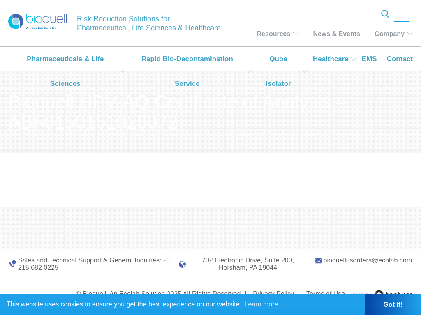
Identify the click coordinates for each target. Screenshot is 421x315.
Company (390, 33)
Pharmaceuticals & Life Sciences (65, 71)
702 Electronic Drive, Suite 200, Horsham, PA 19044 (248, 264)
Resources (274, 33)
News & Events (336, 33)
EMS (369, 59)
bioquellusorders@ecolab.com (368, 260)
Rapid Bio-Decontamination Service (187, 71)
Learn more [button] (261, 304)
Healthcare (331, 59)
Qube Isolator (278, 71)
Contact (400, 59)
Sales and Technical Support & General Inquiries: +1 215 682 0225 (94, 264)
